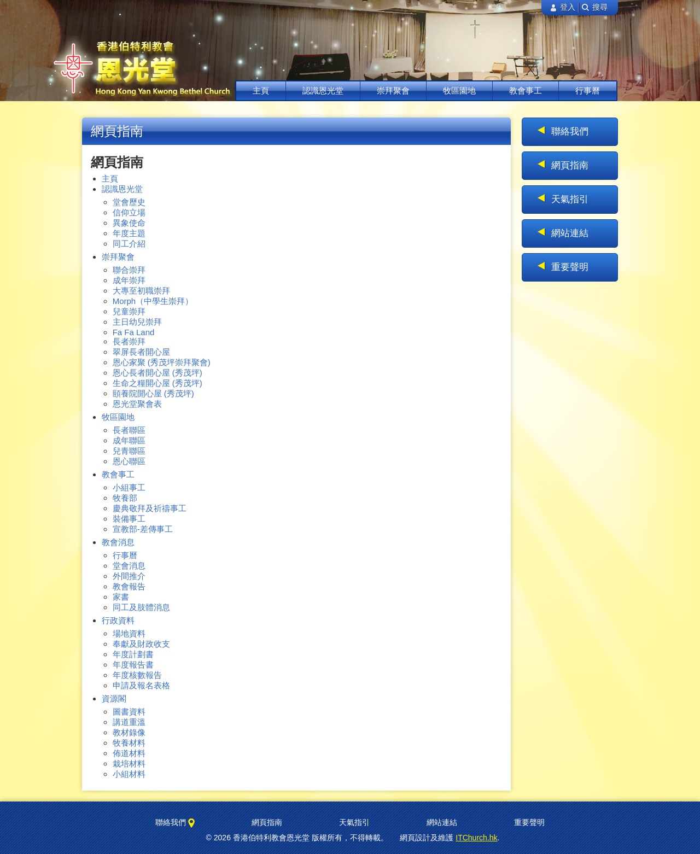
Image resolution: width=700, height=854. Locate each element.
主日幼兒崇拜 (137, 321)
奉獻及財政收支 (141, 643)
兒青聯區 (129, 450)
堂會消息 (129, 565)
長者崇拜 (129, 341)
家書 (121, 596)
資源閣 (114, 698)
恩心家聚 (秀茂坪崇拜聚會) (162, 362)
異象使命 (129, 222)
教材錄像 (129, 732)
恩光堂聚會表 (137, 403)
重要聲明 (569, 267)
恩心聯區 (129, 461)
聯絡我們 (569, 131)
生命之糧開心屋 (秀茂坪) (157, 383)
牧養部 (125, 497)
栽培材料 (129, 763)
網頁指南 (569, 165)
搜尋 (595, 7)
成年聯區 (129, 440)
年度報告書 (133, 664)
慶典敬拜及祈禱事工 (149, 508)
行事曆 (587, 90)
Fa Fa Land (134, 332)
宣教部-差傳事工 (143, 529)
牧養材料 (129, 742)
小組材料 (129, 774)
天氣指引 (569, 199)
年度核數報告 (137, 675)
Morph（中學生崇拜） (153, 301)
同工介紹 (129, 243)
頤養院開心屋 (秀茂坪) (153, 393)
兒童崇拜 (129, 311)
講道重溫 (129, 722)
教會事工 (525, 90)
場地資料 (129, 633)
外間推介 (129, 576)
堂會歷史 (129, 202)
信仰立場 (129, 212)
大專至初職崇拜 (141, 290)
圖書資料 (129, 711)
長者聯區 (129, 430)
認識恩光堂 (322, 90)
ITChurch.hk (476, 837)
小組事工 (129, 487)
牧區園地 (459, 90)
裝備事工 (129, 518)
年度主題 (129, 233)
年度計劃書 (133, 654)
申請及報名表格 (141, 685)
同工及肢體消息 (141, 607)
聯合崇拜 (129, 269)
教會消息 (118, 542)
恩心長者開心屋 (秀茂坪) (157, 372)
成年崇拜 (129, 280)
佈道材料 (129, 753)
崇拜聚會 (393, 90)
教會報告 (129, 586)
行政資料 (118, 620)
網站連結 (569, 233)
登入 (562, 7)
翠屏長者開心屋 (141, 351)
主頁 (261, 90)
